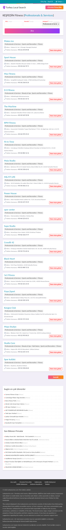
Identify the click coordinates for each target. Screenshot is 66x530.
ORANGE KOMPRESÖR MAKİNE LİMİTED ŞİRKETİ (29, 455)
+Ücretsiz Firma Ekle (54, 7)
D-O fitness (9, 90)
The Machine (10, 106)
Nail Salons (36, 346)
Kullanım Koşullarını (36, 484)
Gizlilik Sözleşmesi (50, 482)
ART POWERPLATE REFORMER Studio (19, 410)
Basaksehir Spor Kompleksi (19, 423)
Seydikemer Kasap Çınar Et (19, 458)
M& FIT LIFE (9, 177)
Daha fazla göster (55, 50)
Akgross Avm (16, 449)
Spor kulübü (9, 359)
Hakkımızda (38, 482)
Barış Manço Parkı (12, 401)
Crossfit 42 (9, 242)
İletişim (47, 484)
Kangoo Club (10, 307)
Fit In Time (9, 141)
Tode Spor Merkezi (13, 413)
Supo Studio (9, 226)
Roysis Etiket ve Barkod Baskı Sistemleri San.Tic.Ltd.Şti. (27, 440)
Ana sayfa (13, 482)
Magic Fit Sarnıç (12, 420)
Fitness (40, 44)
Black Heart (9, 258)
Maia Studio (9, 160)
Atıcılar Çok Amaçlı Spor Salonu (17, 404)
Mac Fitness (9, 73)
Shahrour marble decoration (20, 446)
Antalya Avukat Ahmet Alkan (16, 443)
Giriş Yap (43, 1)
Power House (10, 193)
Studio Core (9, 343)
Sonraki (55, 377)
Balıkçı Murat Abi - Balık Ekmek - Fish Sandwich (23, 436)
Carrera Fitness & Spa (14, 394)
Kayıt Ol (50, 1)
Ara (32, 30)
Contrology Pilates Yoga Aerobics (17, 398)
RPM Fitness (10, 122)
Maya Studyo (10, 326)
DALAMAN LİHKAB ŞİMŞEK (19, 467)
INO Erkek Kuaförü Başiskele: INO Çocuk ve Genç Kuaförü (25, 452)
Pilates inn (9, 41)
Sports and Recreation (29, 44)
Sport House (10, 57)
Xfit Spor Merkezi (13, 407)
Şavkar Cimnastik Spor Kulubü (16, 416)
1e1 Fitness (9, 275)
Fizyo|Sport (9, 291)
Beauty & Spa (26, 93)
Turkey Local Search (16, 7)
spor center (9, 209)
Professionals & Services (39, 15)
